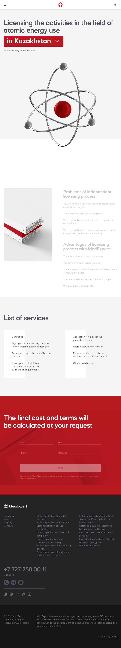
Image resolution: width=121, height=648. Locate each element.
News (7, 519)
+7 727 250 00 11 (25, 570)
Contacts (8, 526)
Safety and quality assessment (95, 526)
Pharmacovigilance (89, 546)
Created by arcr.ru (107, 637)
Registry (8, 523)
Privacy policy (21, 623)
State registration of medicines (53, 523)
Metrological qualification (92, 529)
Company (9, 516)
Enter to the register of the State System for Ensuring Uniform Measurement (96, 519)
